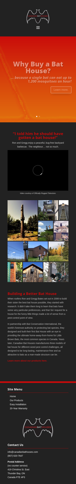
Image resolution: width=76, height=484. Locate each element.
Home (13, 396)
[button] (23, 220)
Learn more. (61, 90)
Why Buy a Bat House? (38, 68)
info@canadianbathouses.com (23, 452)
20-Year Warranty (18, 408)
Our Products (16, 400)
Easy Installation (18, 404)
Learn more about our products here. (27, 360)
